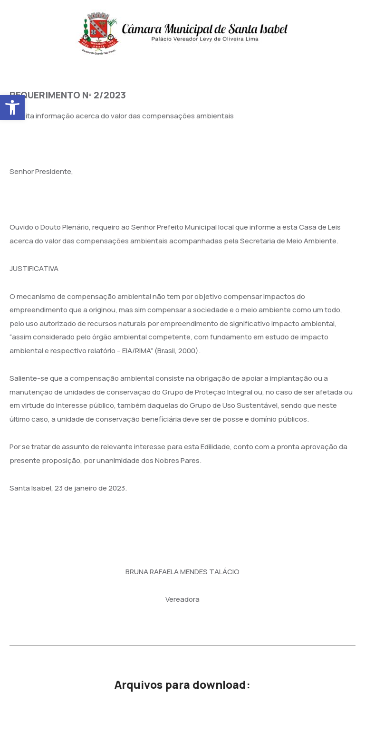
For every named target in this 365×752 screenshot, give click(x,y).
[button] (12, 107)
